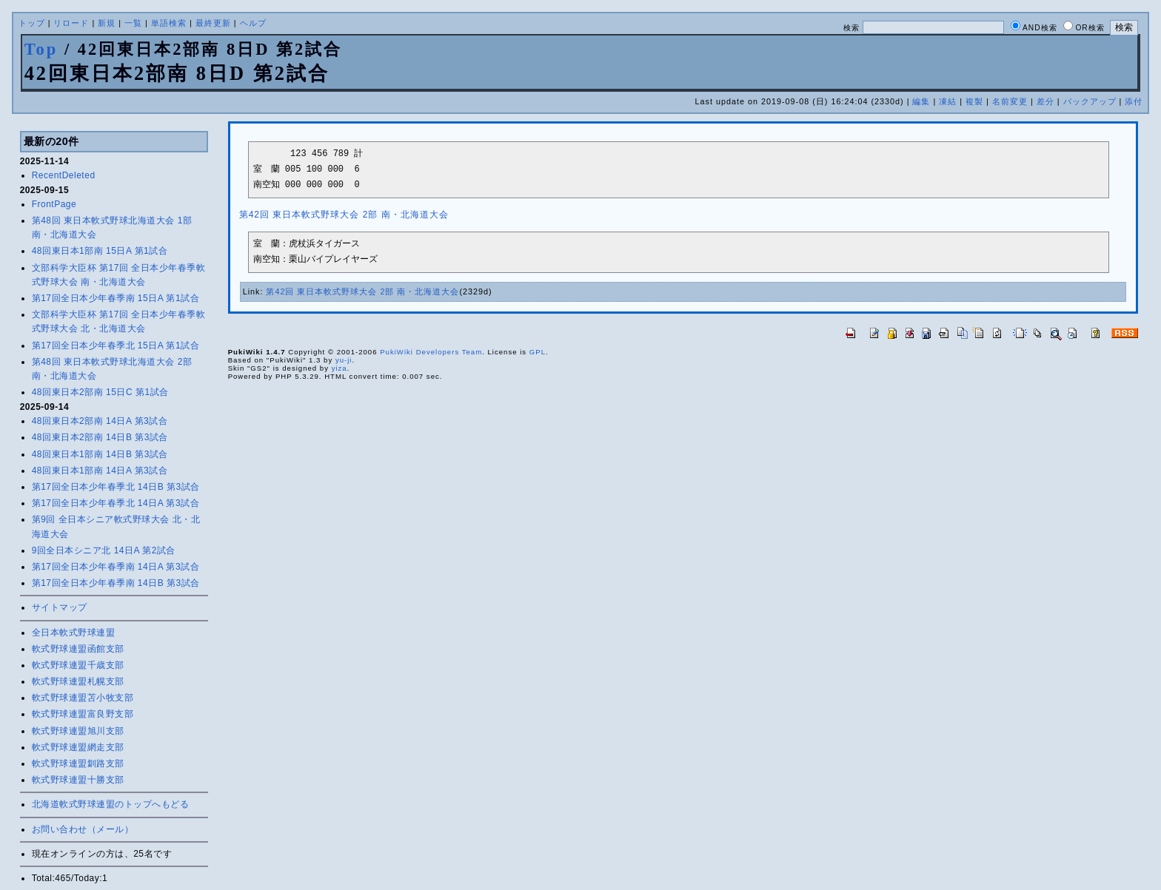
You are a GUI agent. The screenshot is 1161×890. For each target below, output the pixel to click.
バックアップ (1090, 101)
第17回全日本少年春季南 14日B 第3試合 (116, 583)
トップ (32, 22)
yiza (339, 368)
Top (41, 49)
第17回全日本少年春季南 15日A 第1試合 (115, 298)
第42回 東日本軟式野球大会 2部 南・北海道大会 (344, 214)
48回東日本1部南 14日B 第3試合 (100, 454)
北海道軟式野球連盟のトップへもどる (111, 804)
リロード (71, 22)
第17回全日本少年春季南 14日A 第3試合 (115, 567)
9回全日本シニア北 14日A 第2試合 (103, 550)
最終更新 (213, 22)
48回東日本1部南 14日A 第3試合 (100, 470)
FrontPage (54, 204)
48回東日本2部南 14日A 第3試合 (100, 421)
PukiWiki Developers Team (431, 352)
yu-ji (343, 360)
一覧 (133, 22)
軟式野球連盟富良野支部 (83, 714)
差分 (1045, 101)
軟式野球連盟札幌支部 (78, 681)
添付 (1133, 101)
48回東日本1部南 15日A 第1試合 (100, 251)
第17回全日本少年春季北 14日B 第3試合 (116, 487)
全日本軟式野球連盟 (74, 632)
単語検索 (169, 22)
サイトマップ (59, 607)
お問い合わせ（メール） (83, 829)
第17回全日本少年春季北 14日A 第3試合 (115, 503)
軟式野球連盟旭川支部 (78, 731)
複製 (974, 101)
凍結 (948, 101)
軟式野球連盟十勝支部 (78, 780)
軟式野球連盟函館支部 (78, 649)
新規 (107, 22)
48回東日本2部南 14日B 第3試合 (100, 437)
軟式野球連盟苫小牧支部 (83, 697)
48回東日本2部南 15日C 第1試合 (100, 392)
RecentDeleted (64, 175)
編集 (921, 101)
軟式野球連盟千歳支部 (78, 665)
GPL (537, 352)
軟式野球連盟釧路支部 (78, 763)
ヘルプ (253, 22)
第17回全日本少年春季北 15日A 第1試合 (115, 345)
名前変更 (1010, 101)
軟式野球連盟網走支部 (78, 747)
